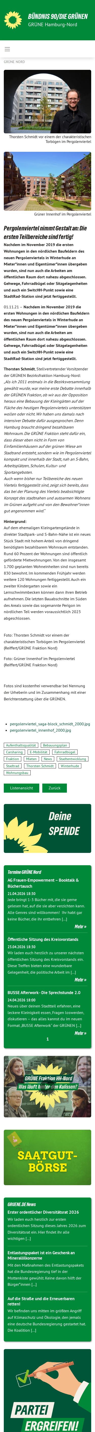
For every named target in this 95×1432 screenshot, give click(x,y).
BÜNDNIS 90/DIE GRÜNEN (58, 16)
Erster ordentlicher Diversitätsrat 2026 (43, 1212)
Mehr (79, 926)
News (48, 759)
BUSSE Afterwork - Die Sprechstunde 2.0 (44, 992)
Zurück (55, 787)
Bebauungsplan (55, 745)
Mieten (31, 759)
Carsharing (14, 752)
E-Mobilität (38, 752)
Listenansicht (21, 787)
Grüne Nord (14, 61)
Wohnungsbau (17, 772)
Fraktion (12, 759)
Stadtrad (12, 766)
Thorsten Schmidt (40, 766)
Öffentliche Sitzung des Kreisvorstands (43, 939)
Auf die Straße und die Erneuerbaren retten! (41, 1301)
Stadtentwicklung (72, 759)
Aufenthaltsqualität (21, 745)
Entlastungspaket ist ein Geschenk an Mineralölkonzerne (41, 1255)
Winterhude (70, 766)
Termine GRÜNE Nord (24, 872)
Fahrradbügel (64, 752)
